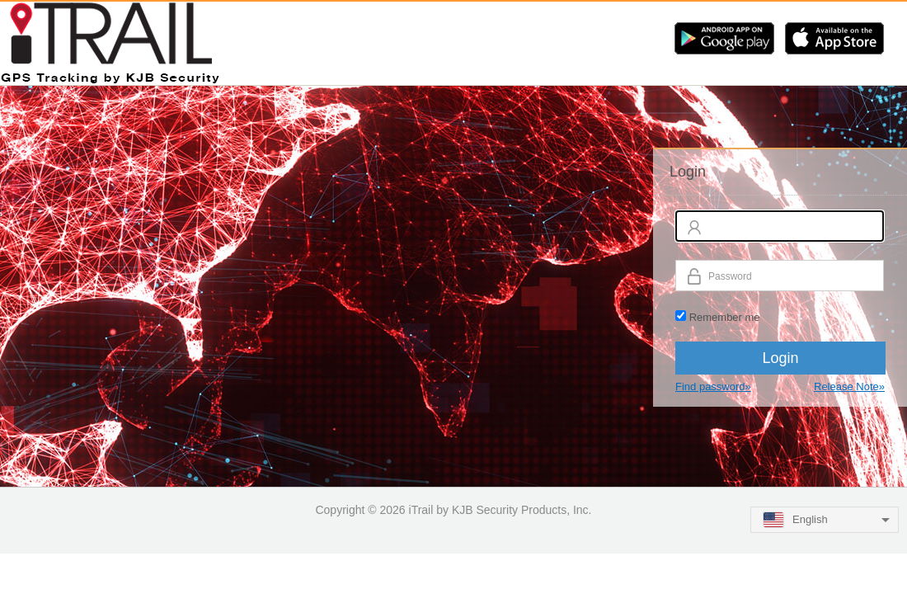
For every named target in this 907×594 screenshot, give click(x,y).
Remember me (724, 317)
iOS (835, 38)
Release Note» (849, 386)
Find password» (713, 386)
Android (724, 38)
